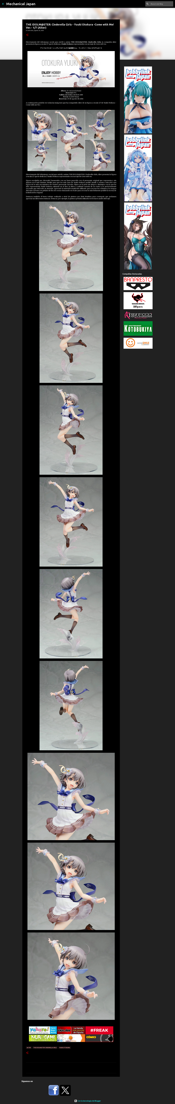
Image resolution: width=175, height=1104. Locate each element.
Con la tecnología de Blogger (87, 1101)
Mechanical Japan (20, 4)
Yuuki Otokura (64, 1047)
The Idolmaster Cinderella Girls (45, 1047)
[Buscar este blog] (161, 4)
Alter (29, 1047)
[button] (27, 35)
